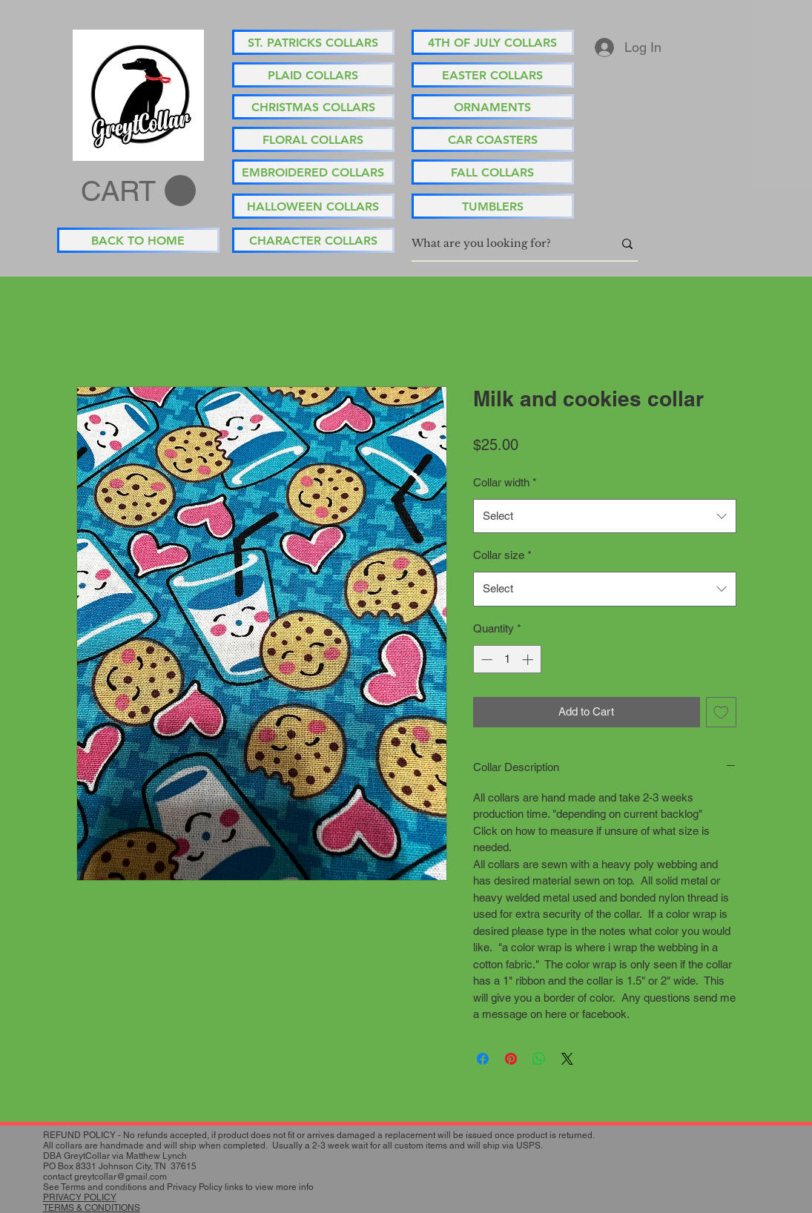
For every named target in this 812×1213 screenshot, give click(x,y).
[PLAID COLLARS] (313, 74)
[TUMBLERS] (493, 206)
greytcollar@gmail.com (120, 1176)
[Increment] (529, 659)
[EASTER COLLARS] (493, 74)
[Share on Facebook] (483, 1059)
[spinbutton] (507, 659)
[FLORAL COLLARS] (313, 139)
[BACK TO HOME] (138, 240)
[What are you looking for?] (501, 244)
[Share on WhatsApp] (539, 1059)
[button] (138, 191)
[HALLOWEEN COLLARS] (313, 206)
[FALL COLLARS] (493, 172)
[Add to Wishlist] (721, 712)
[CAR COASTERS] (493, 139)
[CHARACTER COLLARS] (313, 240)
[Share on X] (567, 1059)
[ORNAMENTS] (493, 106)
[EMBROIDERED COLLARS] (313, 172)
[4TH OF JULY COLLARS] (493, 42)
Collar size (502, 555)
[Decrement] (485, 659)
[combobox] (604, 516)
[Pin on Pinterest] (511, 1059)
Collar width (505, 482)
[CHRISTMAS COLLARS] (313, 106)
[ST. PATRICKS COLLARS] (313, 42)
